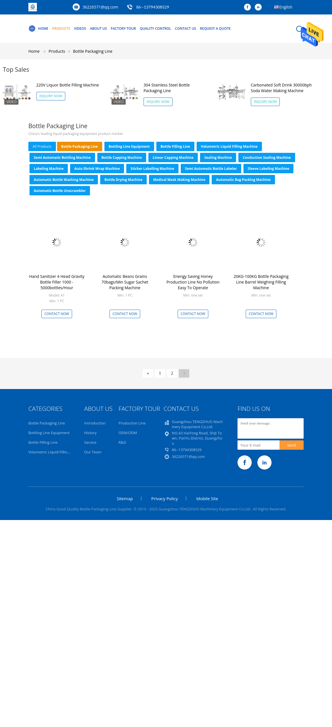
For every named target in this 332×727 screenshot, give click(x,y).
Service (90, 442)
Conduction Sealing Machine (267, 157)
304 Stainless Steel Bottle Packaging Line (167, 87)
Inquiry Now (50, 96)
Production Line (132, 423)
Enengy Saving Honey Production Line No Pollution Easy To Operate (192, 282)
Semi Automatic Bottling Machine (62, 157)
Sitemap (125, 498)
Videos (80, 28)
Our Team (93, 452)
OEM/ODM (128, 432)
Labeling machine (49, 168)
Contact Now (57, 313)
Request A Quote (215, 28)
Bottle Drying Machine (123, 179)
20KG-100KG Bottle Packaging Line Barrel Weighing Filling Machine (261, 282)
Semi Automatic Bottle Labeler (211, 168)
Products (61, 28)
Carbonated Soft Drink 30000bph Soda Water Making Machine (281, 87)
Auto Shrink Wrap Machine (97, 168)
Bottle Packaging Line (92, 51)
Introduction (95, 423)
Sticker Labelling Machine (152, 168)
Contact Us (185, 28)
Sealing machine (218, 157)
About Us (98, 28)
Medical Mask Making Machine (179, 179)
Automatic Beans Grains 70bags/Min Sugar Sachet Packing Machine (125, 282)
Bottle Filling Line (175, 146)
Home (38, 28)
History (90, 432)
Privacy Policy (164, 498)
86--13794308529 (152, 7)
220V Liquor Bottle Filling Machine (67, 85)
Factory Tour (123, 28)
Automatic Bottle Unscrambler (60, 190)
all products (42, 146)
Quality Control (155, 28)
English (285, 7)
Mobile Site (207, 498)
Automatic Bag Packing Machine (243, 179)
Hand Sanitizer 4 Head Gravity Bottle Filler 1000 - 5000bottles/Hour (57, 282)
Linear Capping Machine (173, 157)
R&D (122, 442)
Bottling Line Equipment (129, 146)
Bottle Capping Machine (122, 157)
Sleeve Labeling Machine (268, 168)
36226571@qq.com (100, 7)
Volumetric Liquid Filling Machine (229, 146)
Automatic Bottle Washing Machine (64, 179)
